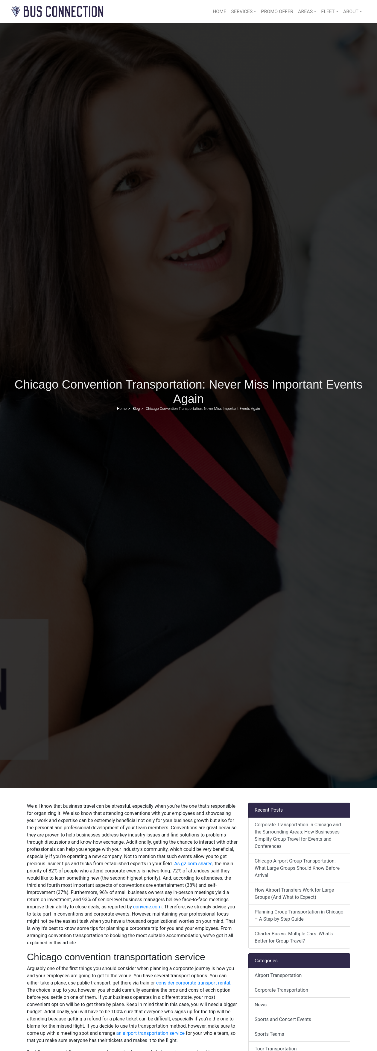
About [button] (350, 11)
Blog (136, 409)
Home (219, 11)
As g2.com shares (193, 863)
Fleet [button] (328, 11)
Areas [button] (305, 11)
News (261, 1005)
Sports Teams (269, 1034)
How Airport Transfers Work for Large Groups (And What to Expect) (294, 893)
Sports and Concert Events (283, 1019)
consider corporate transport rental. (193, 983)
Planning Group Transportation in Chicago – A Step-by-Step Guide (299, 915)
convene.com (147, 907)
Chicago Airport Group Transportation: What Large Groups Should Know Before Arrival (297, 868)
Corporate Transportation (281, 990)
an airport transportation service (150, 1033)
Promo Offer (277, 11)
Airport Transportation (278, 975)
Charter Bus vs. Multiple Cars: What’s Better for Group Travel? (294, 937)
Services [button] (242, 11)
